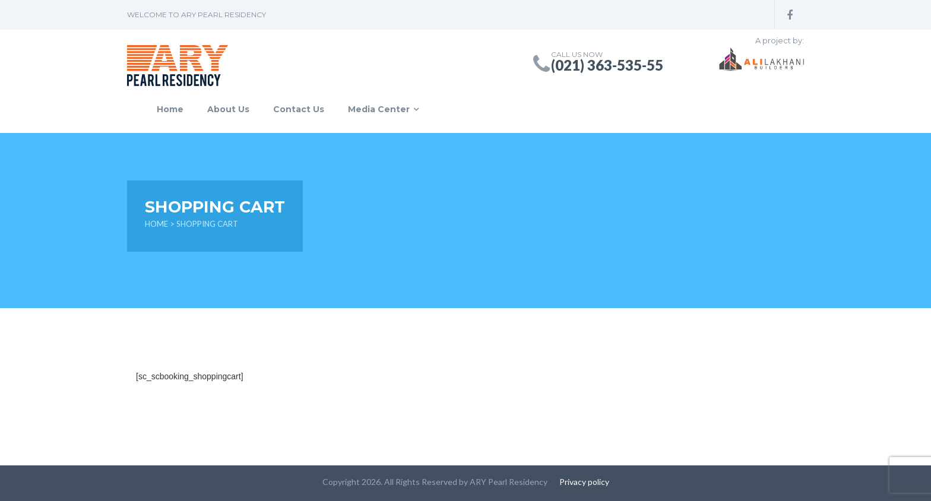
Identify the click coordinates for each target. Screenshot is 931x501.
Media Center (379, 109)
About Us (228, 109)
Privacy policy (584, 482)
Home (170, 109)
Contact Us (298, 109)
